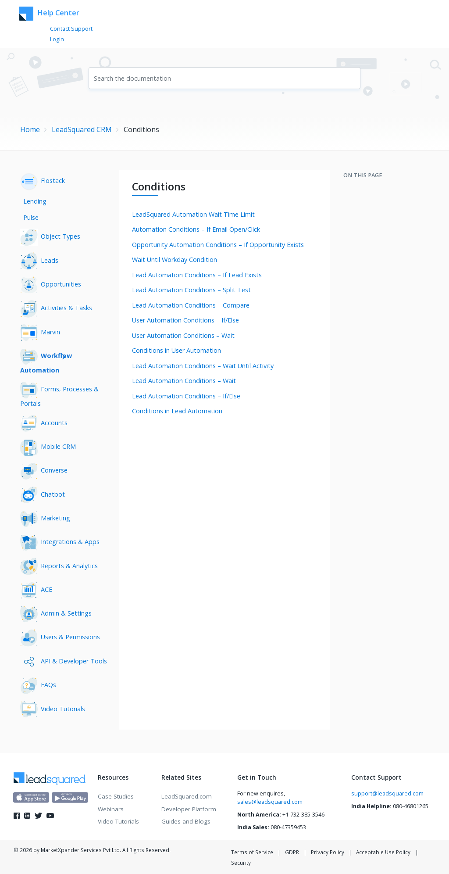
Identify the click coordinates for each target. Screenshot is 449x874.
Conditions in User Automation (176, 350)
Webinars (111, 809)
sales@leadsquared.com (270, 802)
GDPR (292, 852)
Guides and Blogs (185, 821)
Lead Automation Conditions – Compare (190, 305)
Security (241, 862)
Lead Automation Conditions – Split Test (191, 290)
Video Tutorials (118, 821)
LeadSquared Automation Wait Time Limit (193, 214)
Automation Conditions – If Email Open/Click (196, 229)
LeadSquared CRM (82, 129)
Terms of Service (252, 852)
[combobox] (224, 78)
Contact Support (71, 28)
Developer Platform (188, 809)
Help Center (49, 14)
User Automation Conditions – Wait (183, 335)
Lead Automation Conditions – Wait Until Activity (203, 366)
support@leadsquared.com (387, 793)
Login (57, 39)
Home (30, 129)
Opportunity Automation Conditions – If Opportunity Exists (218, 244)
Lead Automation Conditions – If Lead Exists (197, 275)
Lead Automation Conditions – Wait (184, 380)
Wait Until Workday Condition (174, 259)
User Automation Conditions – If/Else (185, 320)
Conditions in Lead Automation (177, 411)
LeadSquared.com (186, 796)
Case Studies (116, 796)
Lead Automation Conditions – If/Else (186, 396)
